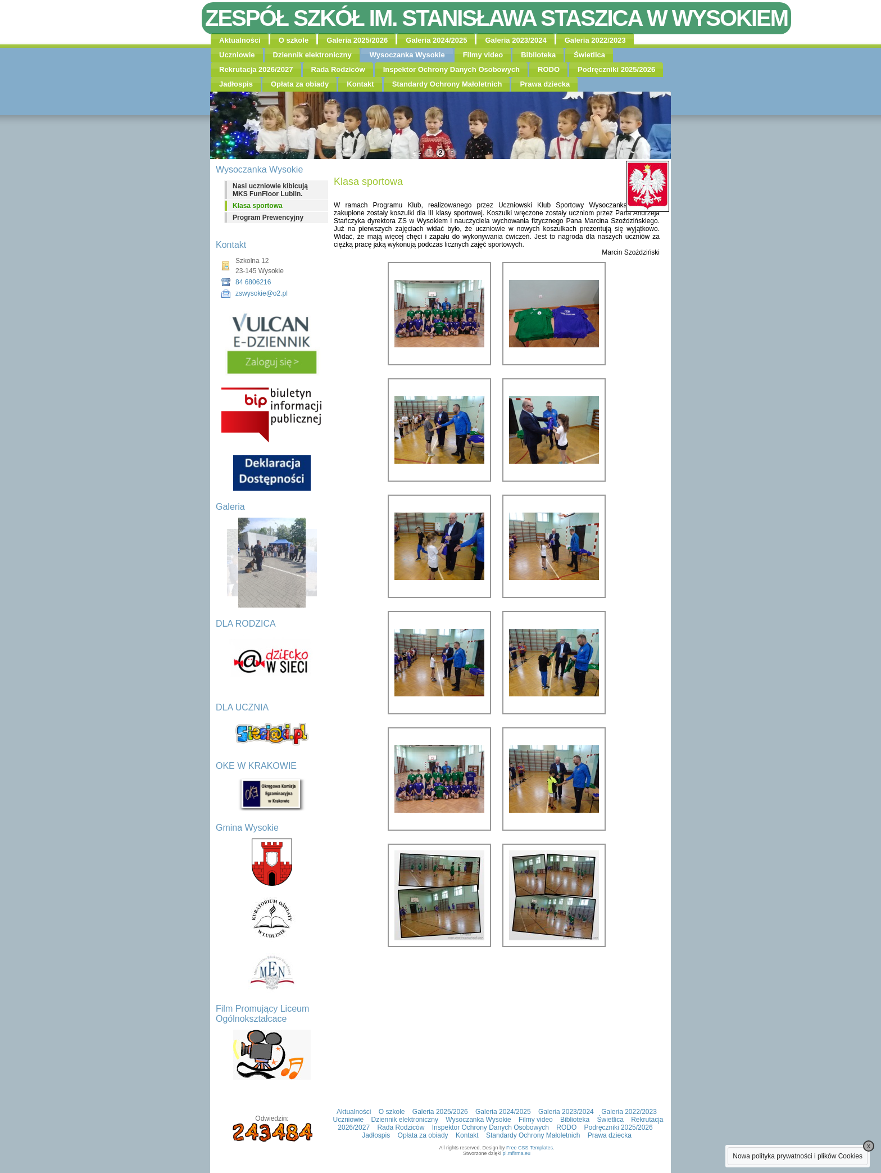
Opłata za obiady (300, 84)
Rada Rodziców (338, 69)
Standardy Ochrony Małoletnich (447, 84)
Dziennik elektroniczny (312, 55)
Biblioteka (538, 55)
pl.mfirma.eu (517, 1153)
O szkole (293, 40)
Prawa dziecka (545, 84)
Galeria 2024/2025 (436, 40)
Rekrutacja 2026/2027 (256, 69)
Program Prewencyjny (268, 217)
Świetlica (589, 55)
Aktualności (240, 40)
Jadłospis (236, 84)
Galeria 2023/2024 (515, 40)
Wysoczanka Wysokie (407, 55)
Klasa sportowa (258, 206)
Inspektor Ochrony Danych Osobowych (451, 69)
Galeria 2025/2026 (357, 40)
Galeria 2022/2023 (595, 40)
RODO (549, 69)
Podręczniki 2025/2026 (616, 69)
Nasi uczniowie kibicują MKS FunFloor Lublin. (270, 190)
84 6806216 (253, 282)
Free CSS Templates (529, 1148)
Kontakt (360, 84)
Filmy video (483, 55)
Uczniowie (237, 55)
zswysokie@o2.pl (261, 293)
